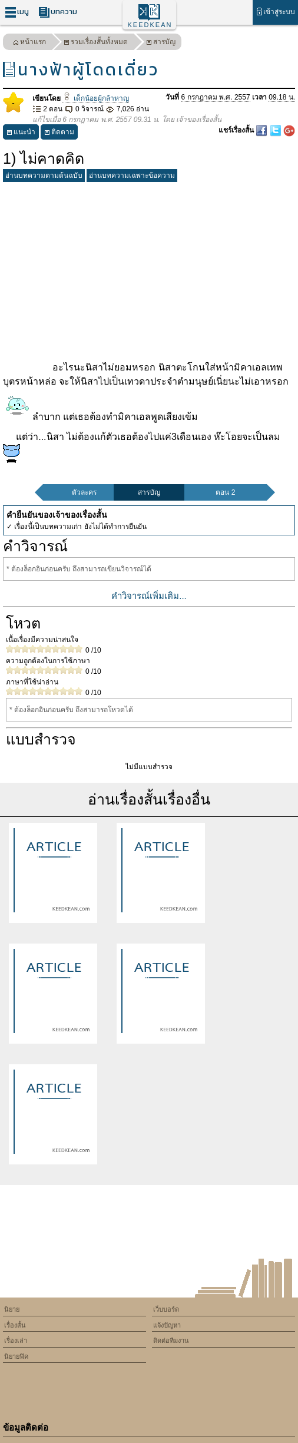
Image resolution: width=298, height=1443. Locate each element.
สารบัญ (161, 43)
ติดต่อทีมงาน (171, 1340)
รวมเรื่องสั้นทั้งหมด (96, 43)
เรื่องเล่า (15, 1340)
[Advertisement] (149, 269)
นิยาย (11, 1309)
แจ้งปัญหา (167, 1325)
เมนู (17, 12)
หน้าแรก (29, 43)
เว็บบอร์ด (166, 1309)
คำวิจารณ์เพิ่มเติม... (149, 596)
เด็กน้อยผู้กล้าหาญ (95, 98)
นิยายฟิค (16, 1356)
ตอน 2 (225, 492)
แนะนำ (20, 133)
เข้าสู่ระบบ (275, 11)
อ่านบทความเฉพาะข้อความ (132, 175)
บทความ (57, 12)
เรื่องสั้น (15, 1325)
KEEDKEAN (150, 24)
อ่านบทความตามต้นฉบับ (43, 175)
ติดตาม (59, 133)
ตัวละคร (84, 492)
